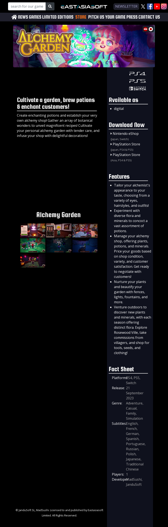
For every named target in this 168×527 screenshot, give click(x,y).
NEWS (23, 17)
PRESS (132, 17)
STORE (80, 17)
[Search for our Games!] (27, 6)
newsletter (126, 6)
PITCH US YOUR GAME (107, 17)
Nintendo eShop (126, 133)
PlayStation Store (126, 144)
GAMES (35, 17)
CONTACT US (149, 17)
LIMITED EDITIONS (57, 17)
